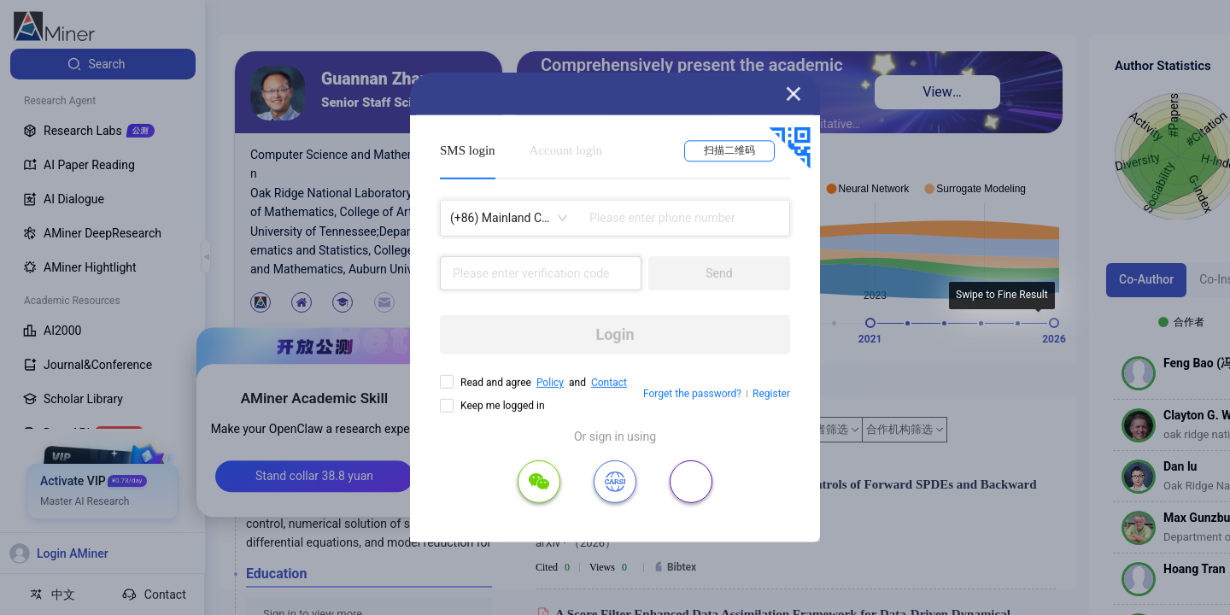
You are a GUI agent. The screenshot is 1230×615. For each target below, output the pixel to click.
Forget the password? (692, 394)
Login (614, 334)
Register (771, 394)
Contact (609, 383)
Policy (550, 383)
